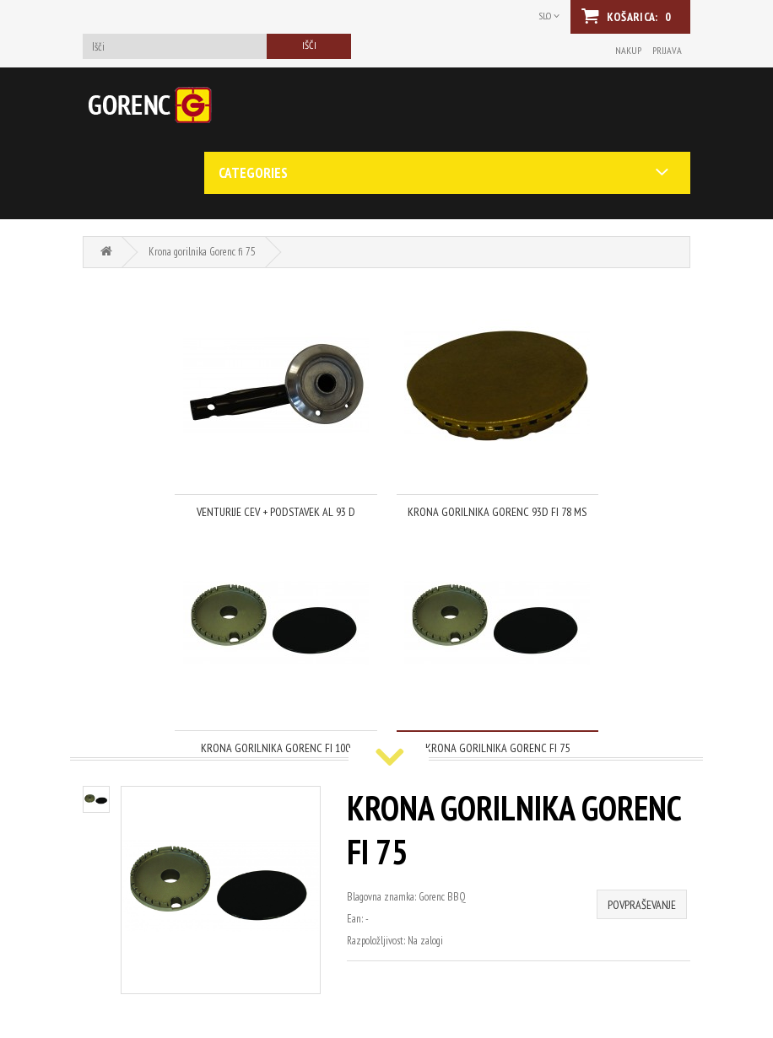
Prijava (667, 50)
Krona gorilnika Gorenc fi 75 (202, 252)
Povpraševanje (642, 904)
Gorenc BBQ (442, 897)
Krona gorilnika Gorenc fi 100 (275, 748)
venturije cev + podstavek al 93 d (276, 511)
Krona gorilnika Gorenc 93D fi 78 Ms (497, 511)
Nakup (628, 50)
